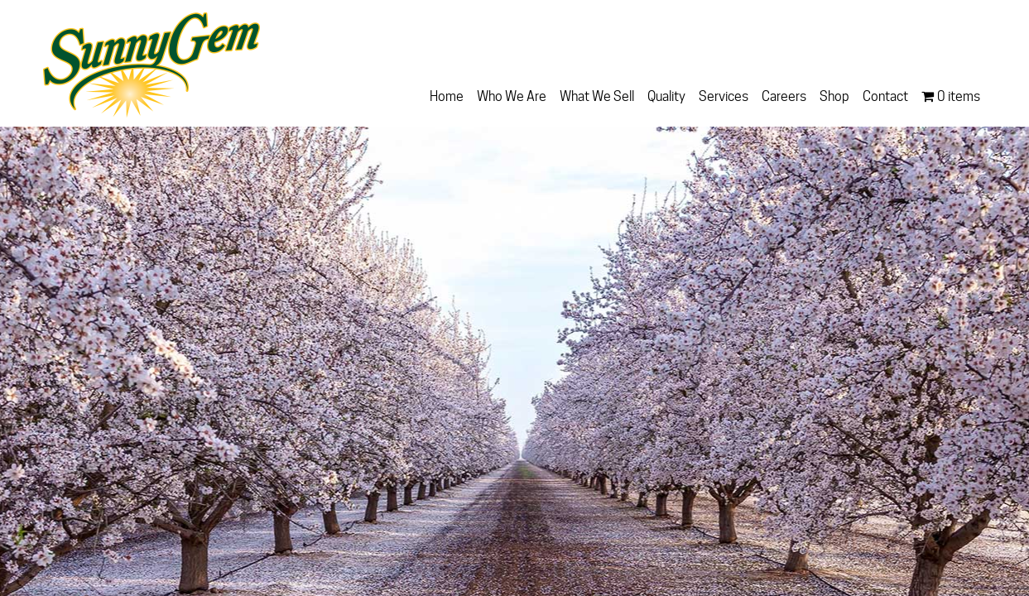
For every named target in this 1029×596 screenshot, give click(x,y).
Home (447, 96)
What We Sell (597, 96)
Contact (885, 96)
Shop (834, 96)
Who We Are (511, 96)
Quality (666, 96)
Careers (784, 96)
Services (723, 96)
